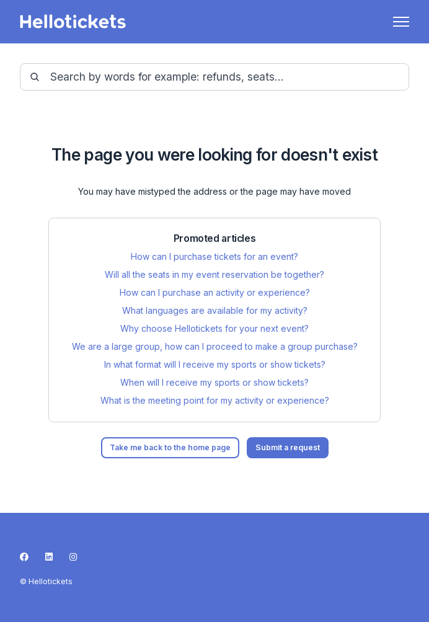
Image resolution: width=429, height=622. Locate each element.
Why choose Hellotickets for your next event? (214, 328)
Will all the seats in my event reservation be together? (214, 274)
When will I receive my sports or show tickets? (214, 382)
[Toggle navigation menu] (401, 21)
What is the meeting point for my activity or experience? (214, 400)
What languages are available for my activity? (214, 310)
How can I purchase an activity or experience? (215, 292)
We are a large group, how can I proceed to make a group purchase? (215, 346)
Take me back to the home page (170, 447)
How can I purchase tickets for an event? (214, 256)
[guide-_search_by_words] (214, 77)
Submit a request (287, 447)
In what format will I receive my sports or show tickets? (214, 364)
